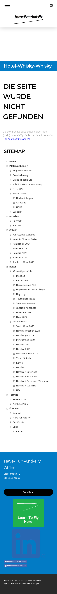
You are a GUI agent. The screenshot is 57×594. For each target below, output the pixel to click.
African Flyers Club (22, 271)
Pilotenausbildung (18, 165)
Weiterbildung (20, 193)
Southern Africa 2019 (24, 262)
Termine (13, 394)
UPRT (19, 207)
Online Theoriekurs (22, 179)
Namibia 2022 (20, 252)
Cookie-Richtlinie (33, 580)
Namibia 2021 (20, 257)
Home (12, 161)
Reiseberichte (20, 321)
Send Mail (28, 492)
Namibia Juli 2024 (21, 243)
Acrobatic (21, 202)
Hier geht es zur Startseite (16, 139)
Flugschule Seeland (22, 170)
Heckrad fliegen (24, 197)
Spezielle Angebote (26, 307)
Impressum (8, 580)
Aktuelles (14, 216)
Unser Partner (23, 312)
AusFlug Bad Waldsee (24, 234)
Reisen (12, 266)
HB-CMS (17, 225)
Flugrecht (17, 220)
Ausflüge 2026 (20, 403)
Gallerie (13, 229)
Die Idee (20, 275)
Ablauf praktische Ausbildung (27, 184)
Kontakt (17, 413)
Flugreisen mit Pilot (26, 284)
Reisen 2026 (19, 399)
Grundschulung (20, 175)
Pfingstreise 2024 (25, 339)
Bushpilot (17, 211)
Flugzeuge (21, 294)
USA (18, 390)
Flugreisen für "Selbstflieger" (31, 289)
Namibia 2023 (20, 248)
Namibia (20, 367)
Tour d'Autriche (24, 358)
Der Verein (18, 422)
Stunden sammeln (25, 303)
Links (15, 426)
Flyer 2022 (21, 316)
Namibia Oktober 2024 (24, 239)
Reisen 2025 (22, 280)
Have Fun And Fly (22, 417)
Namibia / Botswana (26, 371)
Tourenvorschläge (25, 298)
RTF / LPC (18, 188)
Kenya (19, 362)
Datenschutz (20, 580)
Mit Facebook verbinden (15, 561)
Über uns (14, 408)
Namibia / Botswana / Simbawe (32, 380)
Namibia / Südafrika (26, 385)
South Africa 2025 (25, 326)
